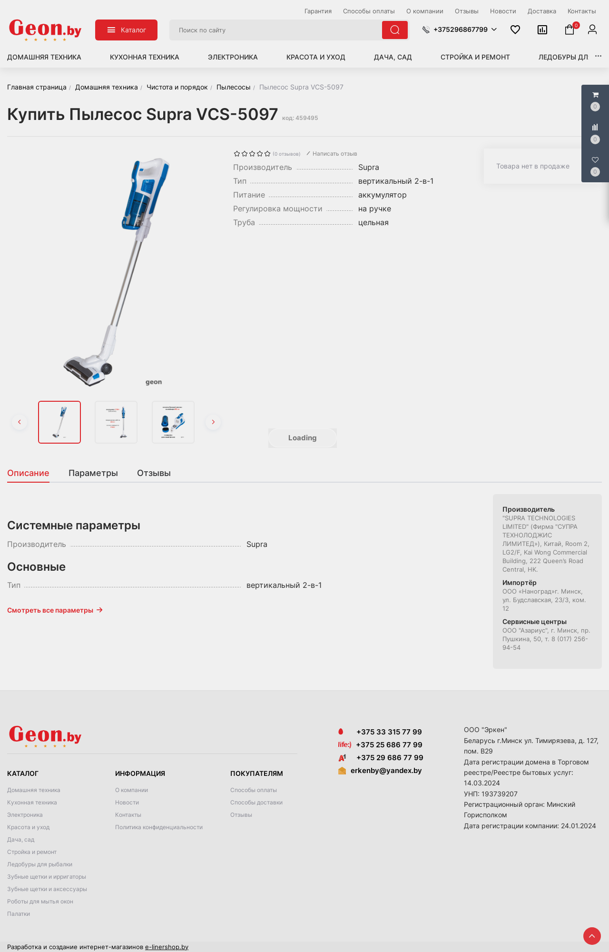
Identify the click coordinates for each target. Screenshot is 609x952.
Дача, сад (393, 57)
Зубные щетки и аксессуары (47, 888)
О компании (131, 789)
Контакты (128, 814)
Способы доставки (256, 802)
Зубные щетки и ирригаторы (46, 876)
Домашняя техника (44, 57)
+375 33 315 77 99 (380, 731)
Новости (127, 802)
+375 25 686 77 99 (389, 744)
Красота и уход (315, 57)
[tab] (33, 473)
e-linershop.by (166, 947)
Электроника (233, 57)
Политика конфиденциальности (159, 827)
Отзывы (241, 814)
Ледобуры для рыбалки (39, 864)
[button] (459, 29)
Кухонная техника (144, 57)
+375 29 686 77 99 (380, 757)
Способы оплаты (253, 789)
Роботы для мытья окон (40, 901)
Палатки (18, 913)
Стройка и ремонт (475, 57)
